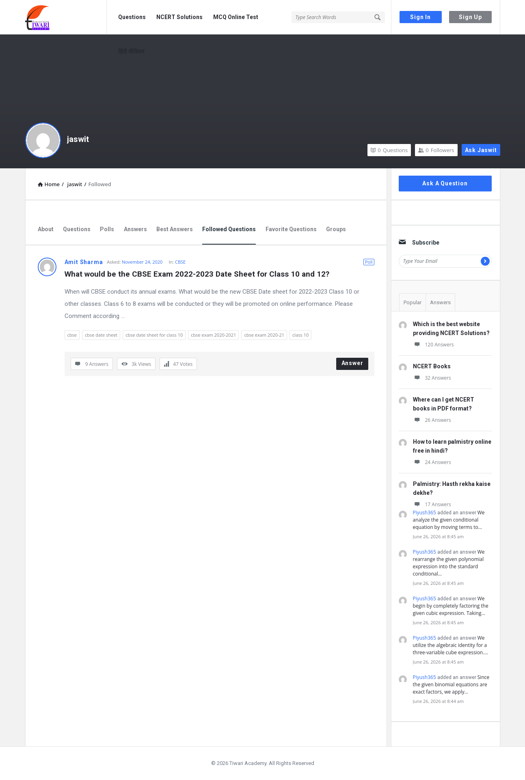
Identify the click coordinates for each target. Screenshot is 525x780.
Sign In (420, 17)
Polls (107, 229)
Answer (352, 363)
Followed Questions (229, 229)
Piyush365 (424, 512)
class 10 (300, 335)
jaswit (78, 139)
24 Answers (432, 462)
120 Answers (433, 344)
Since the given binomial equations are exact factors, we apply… (451, 684)
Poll (369, 262)
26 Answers (432, 420)
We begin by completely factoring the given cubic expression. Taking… (450, 606)
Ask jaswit (481, 150)
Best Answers (174, 229)
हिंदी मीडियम (131, 51)
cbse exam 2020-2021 (213, 335)
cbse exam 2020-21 (264, 335)
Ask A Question (444, 183)
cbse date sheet (101, 335)
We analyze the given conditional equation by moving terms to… (449, 520)
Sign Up (470, 17)
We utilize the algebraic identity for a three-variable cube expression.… (450, 645)
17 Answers (432, 504)
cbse (72, 335)
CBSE (180, 262)
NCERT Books (432, 366)
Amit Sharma (84, 262)
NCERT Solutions (179, 17)
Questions (132, 17)
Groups (336, 229)
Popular (412, 302)
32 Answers (432, 377)
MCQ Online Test (235, 17)
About (46, 229)
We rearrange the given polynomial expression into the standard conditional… (449, 562)
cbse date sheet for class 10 (154, 335)
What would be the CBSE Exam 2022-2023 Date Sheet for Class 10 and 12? (197, 274)
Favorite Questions (291, 229)
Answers (135, 229)
